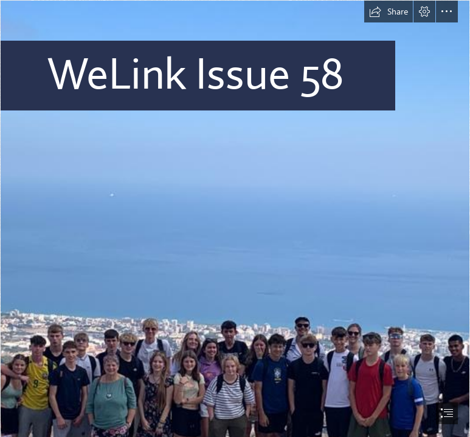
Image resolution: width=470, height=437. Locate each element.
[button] (388, 11)
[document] (235, 218)
